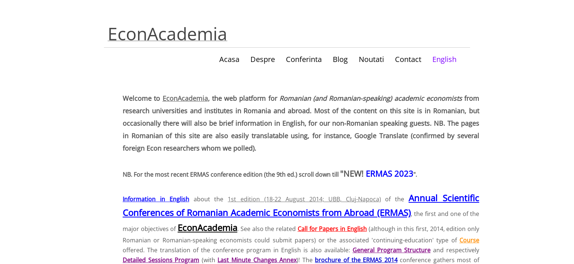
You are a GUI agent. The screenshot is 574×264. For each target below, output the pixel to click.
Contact (408, 59)
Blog (340, 59)
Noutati (371, 59)
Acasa (229, 59)
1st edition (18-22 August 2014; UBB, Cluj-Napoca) (304, 199)
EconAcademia (185, 98)
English (444, 59)
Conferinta (304, 59)
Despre (262, 59)
